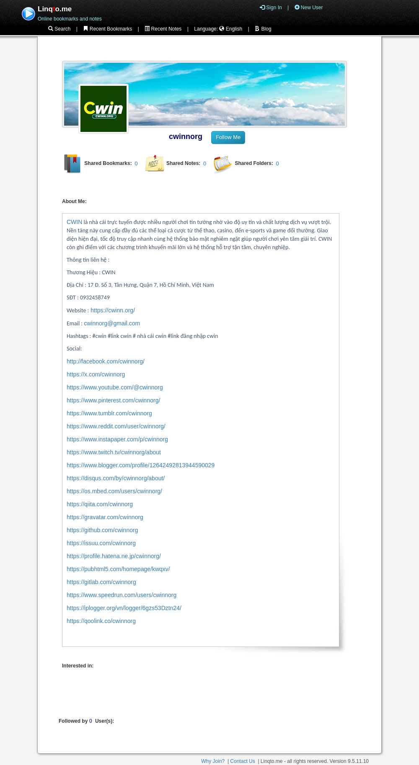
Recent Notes (163, 29)
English (230, 29)
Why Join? (213, 761)
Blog (263, 29)
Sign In (271, 7)
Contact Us (242, 761)
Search (59, 29)
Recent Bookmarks (107, 29)
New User (309, 7)
